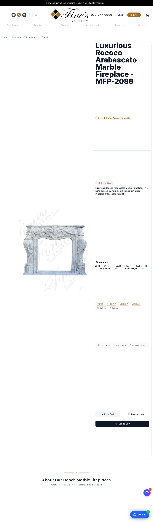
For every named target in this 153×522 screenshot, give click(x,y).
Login (121, 15)
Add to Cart (108, 414)
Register (134, 15)
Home (4, 37)
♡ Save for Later (136, 414)
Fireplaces (31, 37)
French (45, 37)
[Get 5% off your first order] (147, 494)
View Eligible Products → (94, 3)
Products (16, 37)
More (142, 27)
